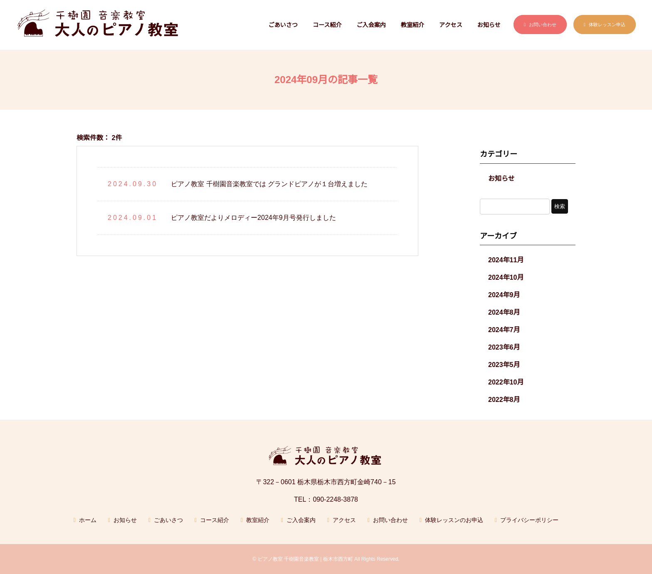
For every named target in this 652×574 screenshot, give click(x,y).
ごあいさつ (283, 25)
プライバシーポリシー (529, 520)
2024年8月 (504, 312)
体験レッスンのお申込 (454, 520)
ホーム (87, 520)
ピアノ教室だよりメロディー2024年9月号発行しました (253, 217)
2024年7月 (504, 329)
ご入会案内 (371, 25)
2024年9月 (504, 294)
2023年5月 (504, 364)
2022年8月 (504, 399)
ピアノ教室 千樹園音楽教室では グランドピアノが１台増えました (269, 183)
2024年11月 (506, 260)
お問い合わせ (542, 24)
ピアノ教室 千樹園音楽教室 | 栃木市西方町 (305, 559)
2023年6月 (504, 347)
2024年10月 (506, 277)
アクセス (450, 25)
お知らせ (489, 25)
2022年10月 (506, 382)
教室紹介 (412, 25)
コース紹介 (327, 25)
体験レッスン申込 (607, 24)
